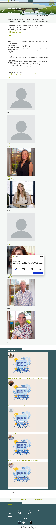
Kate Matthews (10, 274)
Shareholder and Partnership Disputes (13, 37)
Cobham (9, 506)
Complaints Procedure (24, 499)
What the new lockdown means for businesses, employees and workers (23, 460)
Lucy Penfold (10, 209)
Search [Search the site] (47, 2)
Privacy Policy (9, 499)
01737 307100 (41, 511)
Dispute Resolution (11, 494)
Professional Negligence (11, 76)
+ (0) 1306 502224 (10, 276)
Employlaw (23, 494)
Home (37, 15)
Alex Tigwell (10, 143)
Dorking (19, 506)
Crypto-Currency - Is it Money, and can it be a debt (18, 405)
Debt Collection (30, 74)
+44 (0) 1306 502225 (11, 309)
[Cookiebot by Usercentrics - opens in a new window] (40, 256)
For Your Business (41, 15)
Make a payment (32, 2)
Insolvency (9, 75)
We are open (11, 487)
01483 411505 (10, 113)
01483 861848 (30, 511)
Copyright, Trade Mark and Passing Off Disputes (15, 32)
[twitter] (27, 518)
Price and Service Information (38, 499)
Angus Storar (10, 339)
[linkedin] (29, 518)
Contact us (42, 2)
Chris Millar (9, 307)
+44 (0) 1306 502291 (11, 341)
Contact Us (10, 504)
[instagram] (32, 518)
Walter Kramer (10, 111)
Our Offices (27, 2)
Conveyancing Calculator (38, 2)
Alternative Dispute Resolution (12, 30)
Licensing (10, 35)
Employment (37, 494)
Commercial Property (11, 493)
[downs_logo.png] (11, 1)
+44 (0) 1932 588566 (11, 211)
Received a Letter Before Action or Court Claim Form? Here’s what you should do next (26, 378)
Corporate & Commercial (25, 493)
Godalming (30, 506)
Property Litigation (11, 36)
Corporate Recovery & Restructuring (40, 493)
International (10, 34)
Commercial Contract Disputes (12, 31)
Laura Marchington (11, 176)
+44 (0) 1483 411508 (11, 145)
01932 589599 (10, 511)
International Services (11, 495)
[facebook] (24, 518)
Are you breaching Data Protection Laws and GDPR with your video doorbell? (24, 433)
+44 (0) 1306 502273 (11, 178)
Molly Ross (9, 241)
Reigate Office (41, 506)
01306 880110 (20, 511)
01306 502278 (10, 243)
